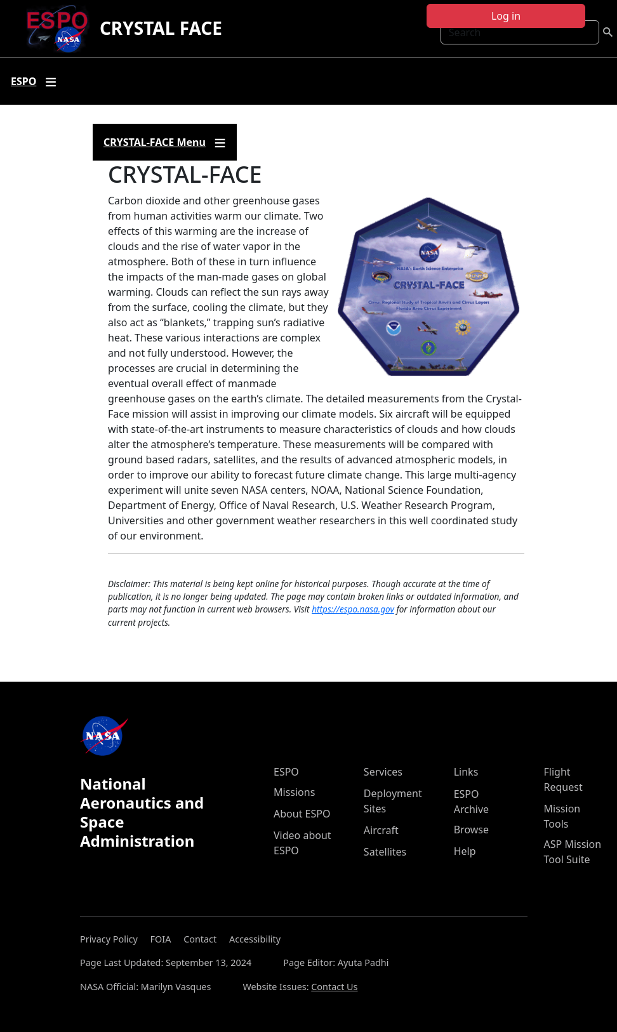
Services (383, 772)
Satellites (385, 852)
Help (465, 851)
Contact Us (334, 987)
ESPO (286, 772)
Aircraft (381, 830)
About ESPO (302, 814)
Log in (506, 16)
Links (466, 772)
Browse (471, 830)
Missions (294, 792)
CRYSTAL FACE (161, 28)
